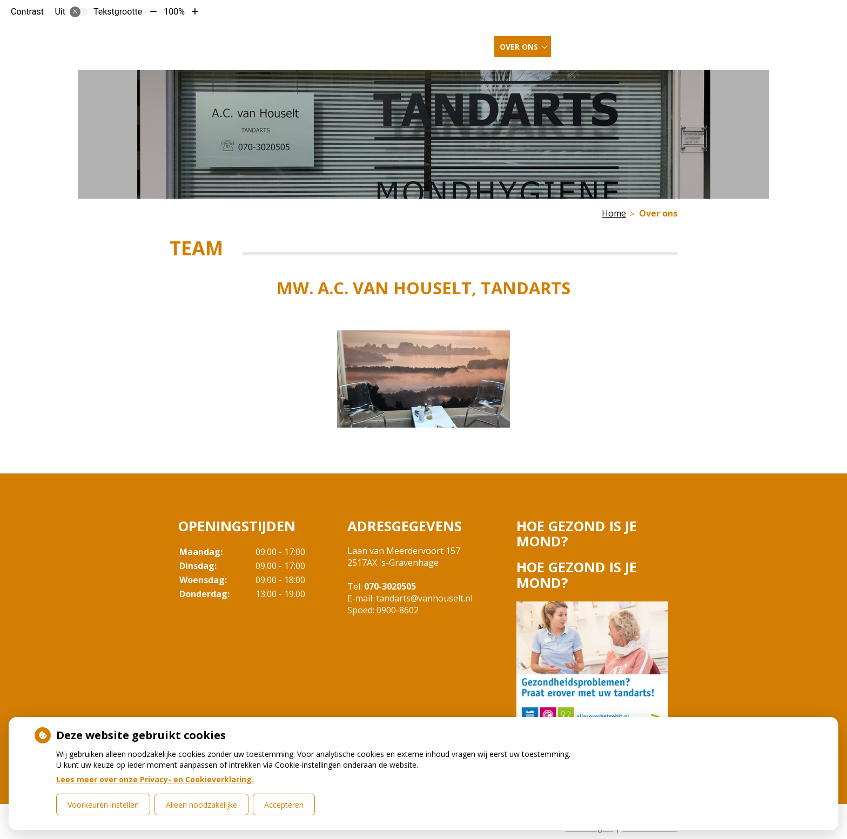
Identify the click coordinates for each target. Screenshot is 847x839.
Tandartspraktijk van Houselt (244, 42)
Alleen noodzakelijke (201, 805)
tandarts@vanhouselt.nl (424, 598)
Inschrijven (583, 42)
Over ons (519, 42)
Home (474, 42)
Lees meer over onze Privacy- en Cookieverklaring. (155, 779)
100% (174, 11)
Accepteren (284, 805)
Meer (631, 42)
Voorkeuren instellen (103, 805)
